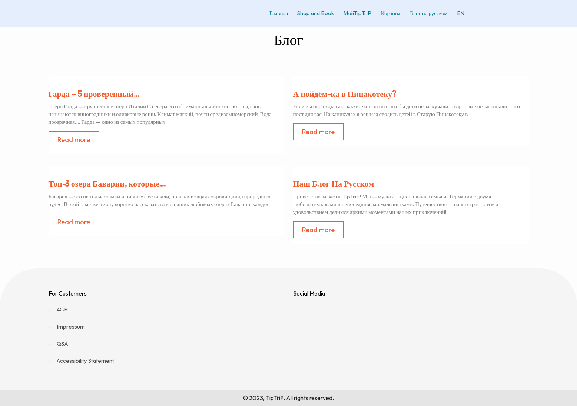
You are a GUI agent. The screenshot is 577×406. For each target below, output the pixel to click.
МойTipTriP (354, 13)
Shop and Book (311, 13)
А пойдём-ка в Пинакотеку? (345, 94)
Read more (73, 139)
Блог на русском (428, 13)
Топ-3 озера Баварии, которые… (107, 183)
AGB (62, 309)
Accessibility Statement (85, 360)
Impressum (71, 326)
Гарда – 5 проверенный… (94, 94)
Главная (272, 13)
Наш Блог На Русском (333, 183)
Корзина (389, 13)
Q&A (62, 343)
